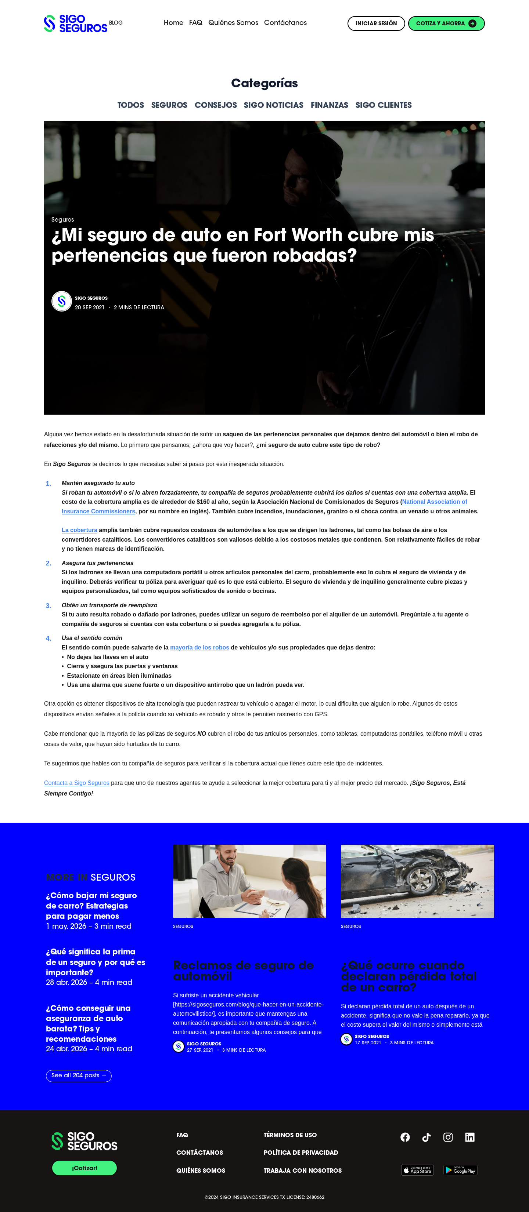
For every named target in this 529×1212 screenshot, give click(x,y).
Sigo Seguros (91, 298)
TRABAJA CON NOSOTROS (303, 1171)
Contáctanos (285, 23)
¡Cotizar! (84, 1168)
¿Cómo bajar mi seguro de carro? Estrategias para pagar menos (91, 906)
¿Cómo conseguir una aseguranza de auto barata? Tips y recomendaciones (88, 1023)
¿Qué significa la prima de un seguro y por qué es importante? (95, 962)
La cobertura (79, 530)
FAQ (195, 23)
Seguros (62, 220)
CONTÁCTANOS (199, 1153)
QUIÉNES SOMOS (200, 1171)
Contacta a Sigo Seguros (76, 783)
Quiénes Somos (233, 23)
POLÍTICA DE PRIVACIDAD (301, 1153)
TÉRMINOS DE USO (290, 1135)
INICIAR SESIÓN (376, 23)
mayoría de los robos (199, 647)
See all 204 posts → (79, 1076)
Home (173, 23)
